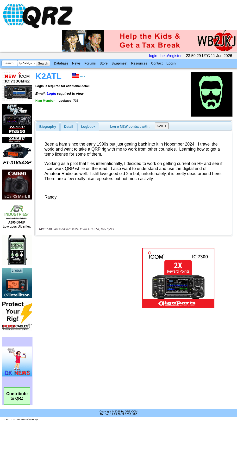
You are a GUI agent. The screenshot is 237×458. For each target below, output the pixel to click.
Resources (139, 63)
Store (103, 63)
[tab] (48, 127)
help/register (171, 56)
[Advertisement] (83, 278)
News (76, 63)
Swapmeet (119, 63)
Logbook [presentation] (88, 127)
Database (61, 63)
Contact (156, 63)
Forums (90, 63)
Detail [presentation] (68, 127)
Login (171, 63)
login (153, 56)
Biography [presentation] (47, 127)
